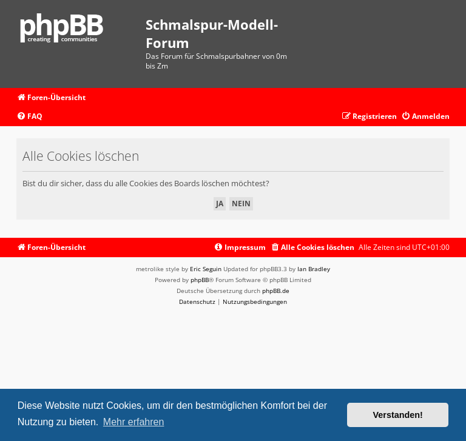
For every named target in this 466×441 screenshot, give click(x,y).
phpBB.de (275, 290)
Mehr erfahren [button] (133, 422)
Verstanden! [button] (398, 415)
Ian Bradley (313, 268)
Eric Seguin (205, 268)
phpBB (200, 279)
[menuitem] (29, 117)
